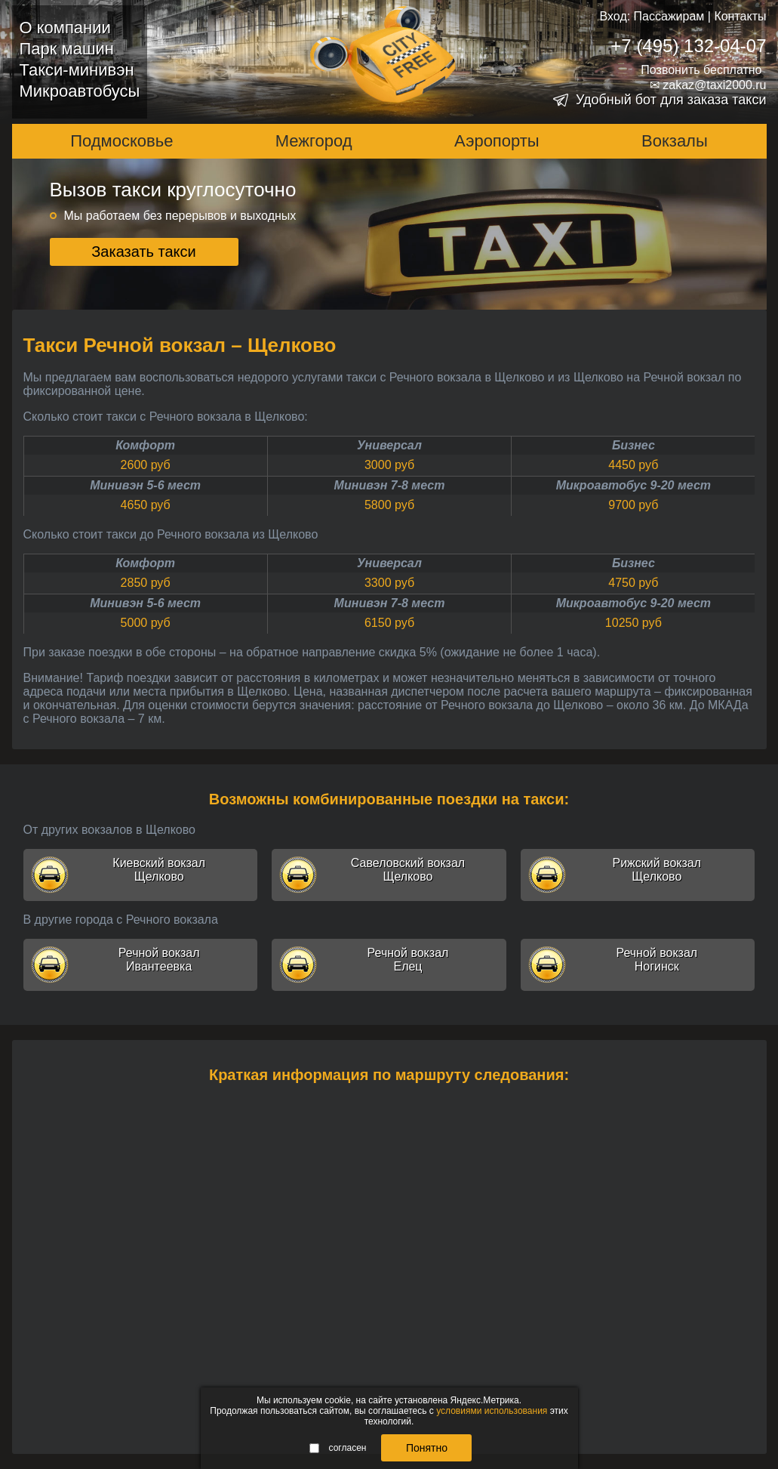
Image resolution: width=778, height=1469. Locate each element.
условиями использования (491, 1411)
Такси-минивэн (77, 69)
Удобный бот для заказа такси (671, 99)
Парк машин (67, 48)
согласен (338, 1448)
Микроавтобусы (80, 91)
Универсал (389, 445)
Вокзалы (674, 140)
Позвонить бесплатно (701, 69)
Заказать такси (143, 251)
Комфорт (145, 445)
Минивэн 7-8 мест (389, 485)
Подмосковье (121, 140)
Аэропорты (497, 140)
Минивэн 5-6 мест (145, 485)
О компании (65, 27)
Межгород (313, 140)
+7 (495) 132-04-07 (688, 45)
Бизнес (633, 445)
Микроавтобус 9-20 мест (633, 485)
